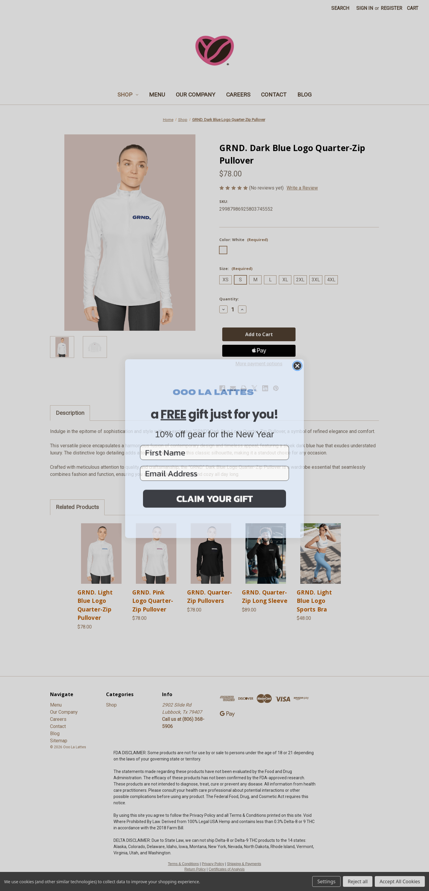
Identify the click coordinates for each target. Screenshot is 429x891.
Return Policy (195, 869)
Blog (304, 94)
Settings (326, 881)
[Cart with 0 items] (412, 8)
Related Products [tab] (77, 507)
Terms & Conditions (183, 864)
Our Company (195, 94)
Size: (235, 268)
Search (340, 8)
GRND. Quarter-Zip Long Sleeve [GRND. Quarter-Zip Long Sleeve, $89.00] (264, 597)
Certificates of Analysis (227, 869)
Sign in (364, 8)
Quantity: (229, 299)
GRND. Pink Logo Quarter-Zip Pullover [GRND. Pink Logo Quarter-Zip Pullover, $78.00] (152, 601)
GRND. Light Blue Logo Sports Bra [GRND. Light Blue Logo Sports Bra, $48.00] (314, 601)
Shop (127, 94)
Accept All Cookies (400, 881)
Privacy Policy (213, 864)
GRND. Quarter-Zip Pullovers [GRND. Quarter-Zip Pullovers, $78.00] (209, 597)
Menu (157, 94)
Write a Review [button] (302, 188)
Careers (238, 94)
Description (70, 412)
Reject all (358, 881)
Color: (243, 239)
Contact (274, 94)
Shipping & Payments (244, 864)
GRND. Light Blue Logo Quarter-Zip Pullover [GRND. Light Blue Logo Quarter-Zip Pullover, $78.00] (95, 605)
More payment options (258, 364)
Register (391, 8)
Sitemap (58, 740)
